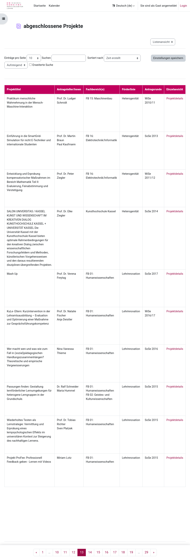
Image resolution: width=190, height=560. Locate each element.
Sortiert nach (106, 58)
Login (183, 5)
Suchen (56, 58)
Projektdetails (179, 99)
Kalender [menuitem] (54, 5)
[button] (123, 5)
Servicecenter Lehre (54, 543)
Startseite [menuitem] (40, 5)
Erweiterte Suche (89, 65)
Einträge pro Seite (24, 58)
